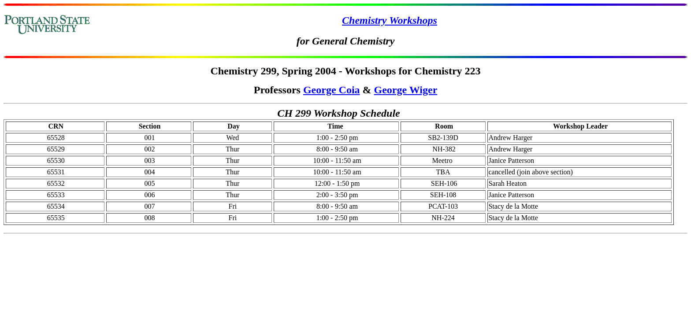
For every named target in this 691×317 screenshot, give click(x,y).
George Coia (331, 90)
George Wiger (406, 90)
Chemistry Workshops (389, 20)
